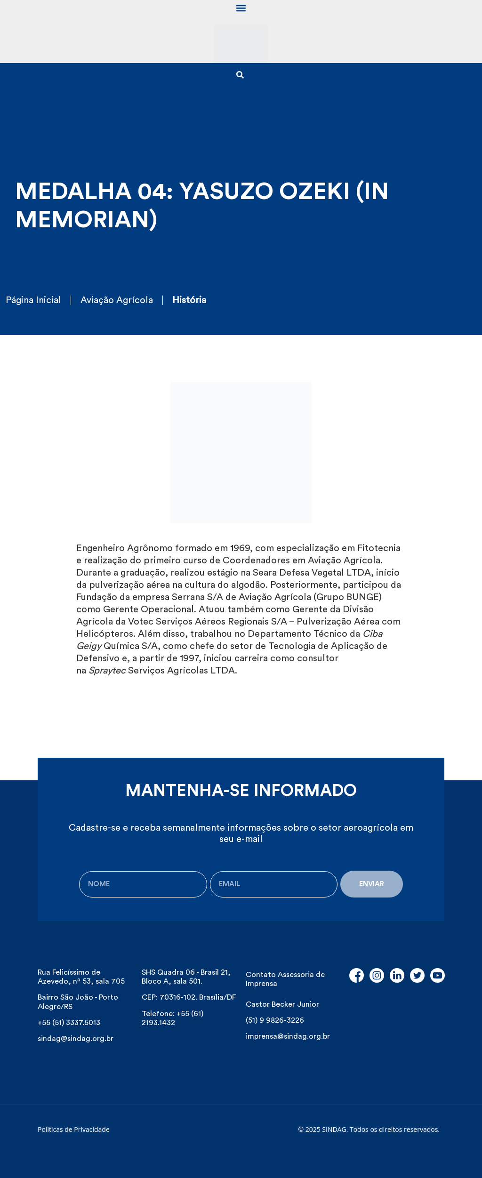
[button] (241, 8)
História (189, 300)
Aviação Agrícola (116, 300)
